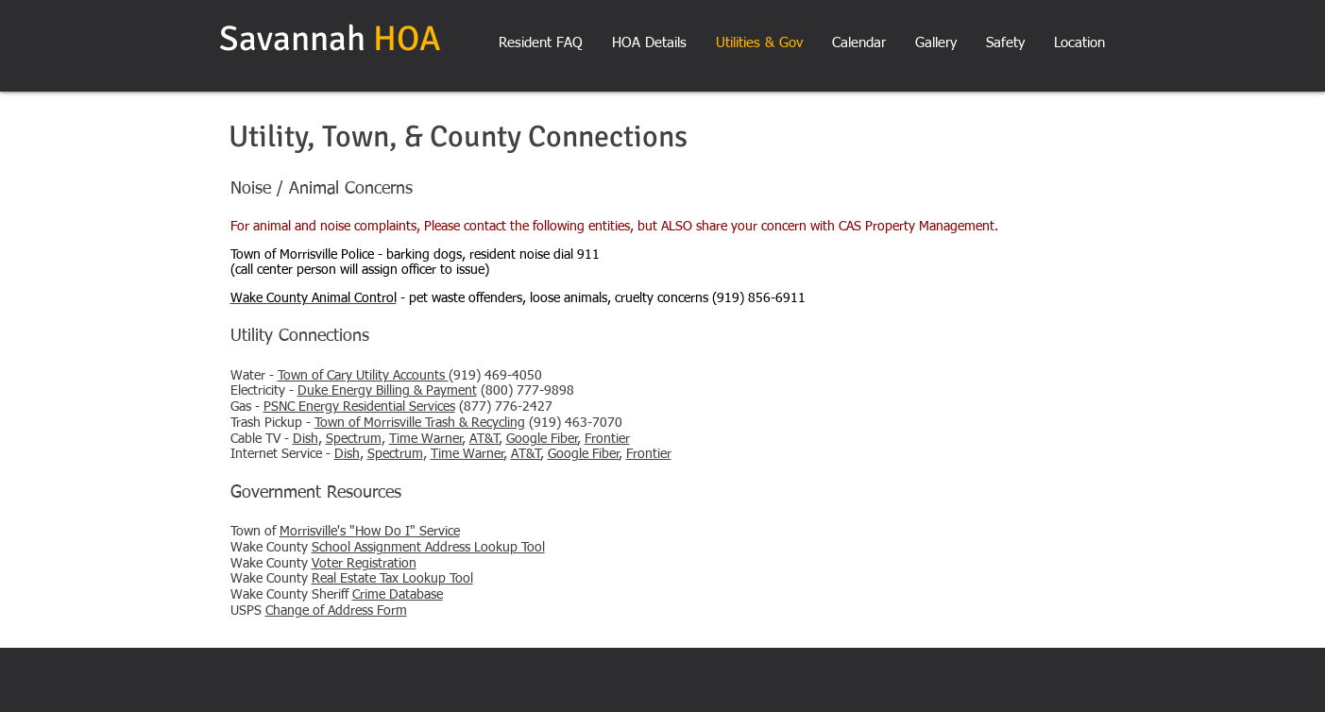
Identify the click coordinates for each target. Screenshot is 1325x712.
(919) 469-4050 (410, 375)
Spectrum (354, 439)
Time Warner (426, 439)
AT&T (484, 439)
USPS (318, 611)
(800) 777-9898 (435, 391)
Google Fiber (542, 439)
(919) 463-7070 (468, 423)
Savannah (296, 38)
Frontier (607, 439)
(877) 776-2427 (407, 407)
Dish (305, 439)
